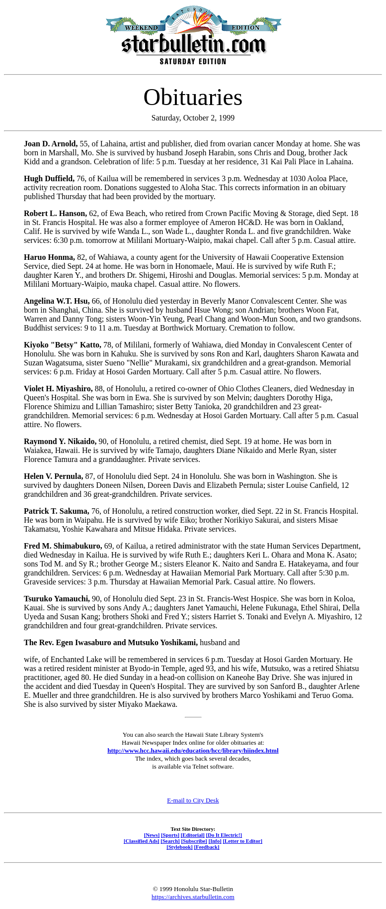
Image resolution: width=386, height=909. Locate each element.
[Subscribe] (194, 841)
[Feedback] (206, 847)
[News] (152, 835)
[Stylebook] (179, 847)
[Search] (170, 841)
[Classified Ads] (141, 841)
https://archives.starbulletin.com (193, 897)
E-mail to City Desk (193, 800)
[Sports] (170, 835)
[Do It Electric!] (224, 835)
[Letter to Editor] (243, 841)
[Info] (215, 841)
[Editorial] (193, 835)
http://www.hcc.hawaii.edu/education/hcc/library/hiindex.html (193, 750)
